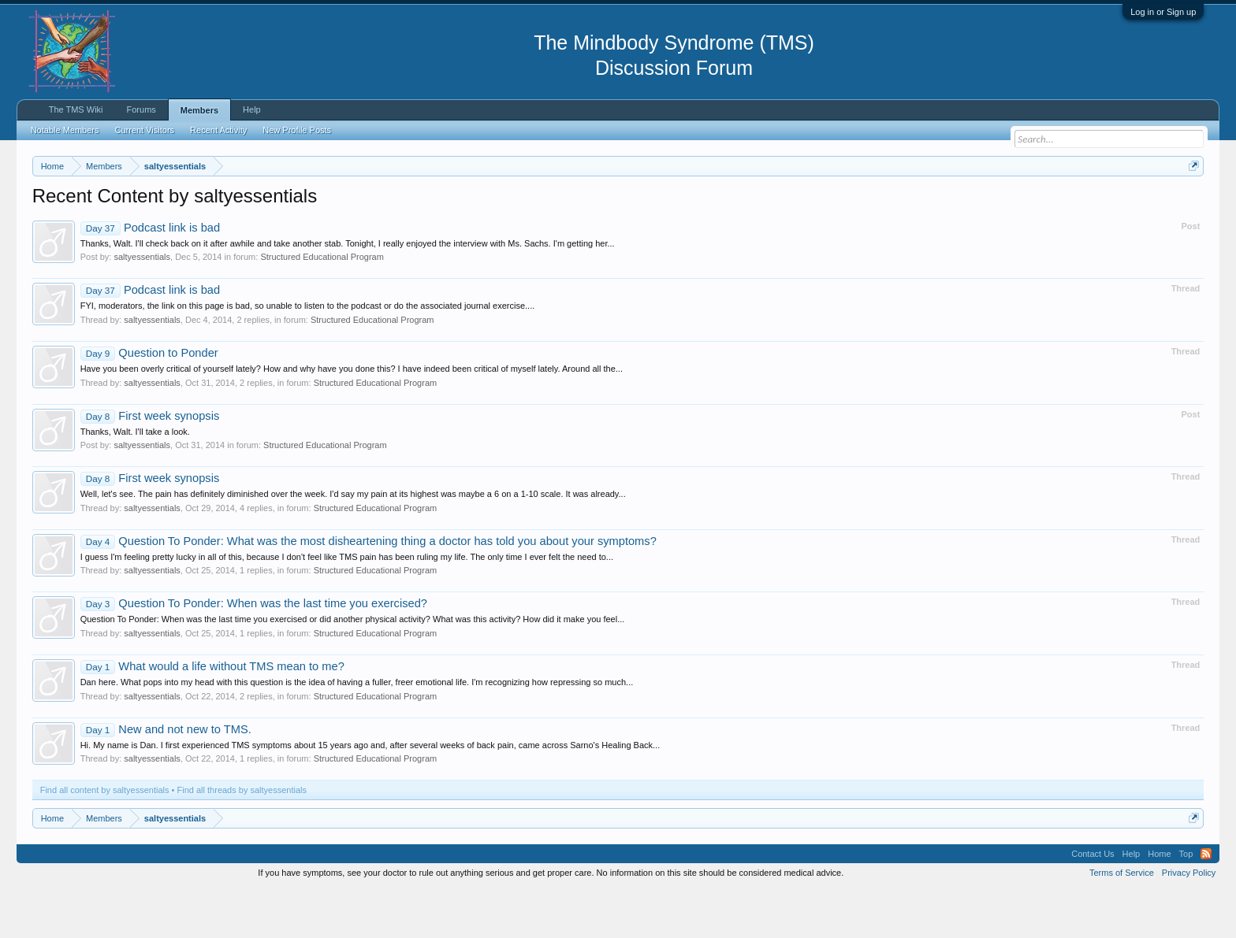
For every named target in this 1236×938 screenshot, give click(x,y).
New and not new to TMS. (165, 776)
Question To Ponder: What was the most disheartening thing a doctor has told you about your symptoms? (368, 588)
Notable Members (65, 130)
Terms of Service (1121, 920)
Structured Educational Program (322, 305)
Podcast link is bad (150, 275)
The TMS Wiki (76, 109)
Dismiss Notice (1191, 203)
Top (1186, 901)
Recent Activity (218, 130)
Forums (141, 109)
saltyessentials (142, 305)
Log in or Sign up (1163, 12)
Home (1159, 901)
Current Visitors (145, 130)
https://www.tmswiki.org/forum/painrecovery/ (753, 204)
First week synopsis (150, 463)
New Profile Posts (296, 130)
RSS (1206, 901)
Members (199, 110)
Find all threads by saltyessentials (242, 838)
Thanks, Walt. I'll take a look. (135, 479)
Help (252, 109)
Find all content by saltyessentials (104, 838)
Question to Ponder (149, 400)
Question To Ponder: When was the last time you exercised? (253, 651)
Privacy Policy (1189, 920)
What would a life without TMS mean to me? (212, 713)
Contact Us (1092, 901)
